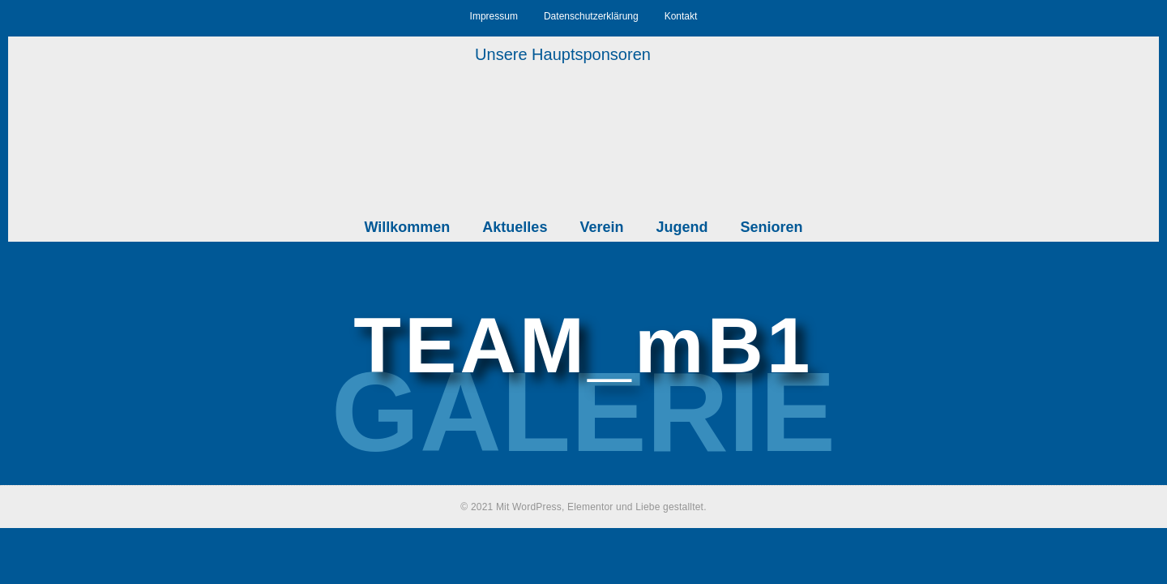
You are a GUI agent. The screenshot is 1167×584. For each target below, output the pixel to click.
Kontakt (681, 16)
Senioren (771, 227)
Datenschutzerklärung (591, 16)
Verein (601, 227)
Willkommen (408, 227)
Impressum (494, 16)
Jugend (681, 227)
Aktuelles (514, 227)
